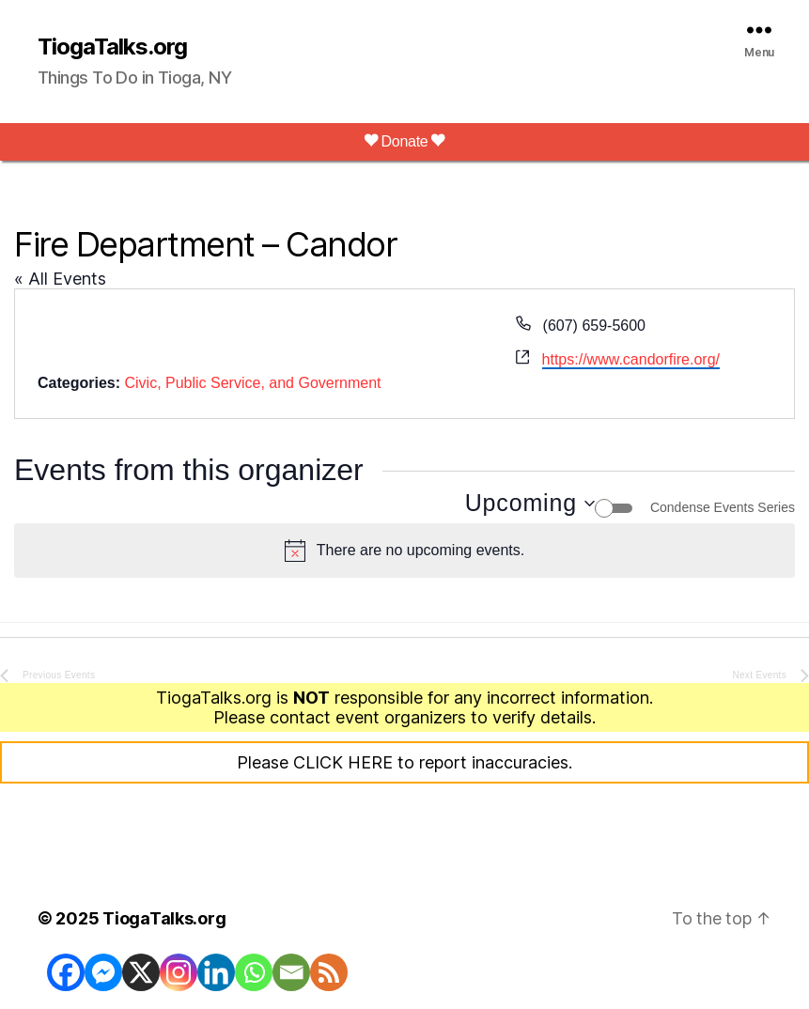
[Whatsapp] (253, 972)
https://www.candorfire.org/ (631, 359)
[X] (141, 972)
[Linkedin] (216, 972)
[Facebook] (66, 972)
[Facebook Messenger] (103, 972)
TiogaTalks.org (112, 47)
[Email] (291, 972)
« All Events (60, 278)
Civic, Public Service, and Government (252, 383)
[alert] (404, 550)
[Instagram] (178, 972)
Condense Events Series (722, 507)
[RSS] (329, 972)
